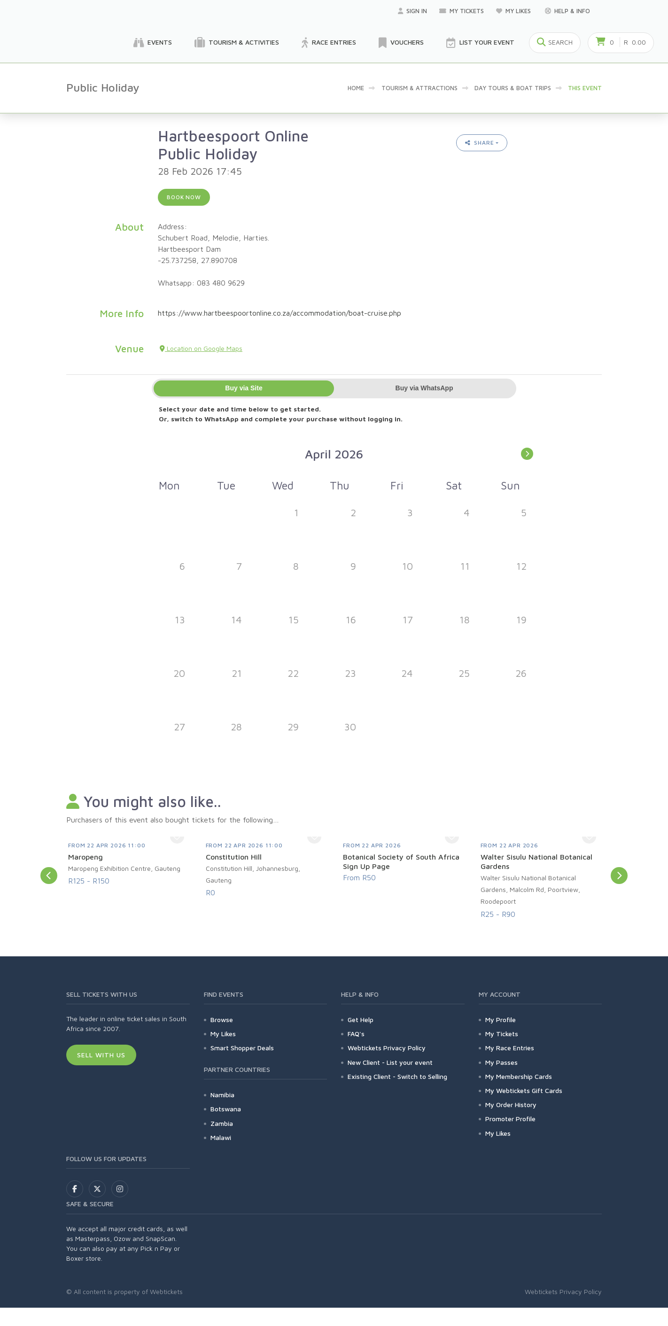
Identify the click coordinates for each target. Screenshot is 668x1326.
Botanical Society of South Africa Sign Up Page (401, 861)
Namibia (222, 1095)
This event (585, 88)
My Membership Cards (518, 1076)
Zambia (221, 1123)
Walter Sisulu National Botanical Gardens (536, 861)
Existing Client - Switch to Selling (397, 1076)
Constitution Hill (234, 857)
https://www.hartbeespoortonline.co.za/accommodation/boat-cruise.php (279, 313)
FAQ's (356, 1034)
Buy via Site (243, 388)
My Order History (510, 1105)
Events (152, 43)
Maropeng (85, 857)
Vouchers (401, 43)
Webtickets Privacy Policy (387, 1048)
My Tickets (461, 11)
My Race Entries (509, 1048)
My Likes (514, 11)
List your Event (480, 43)
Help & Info (567, 11)
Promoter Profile (510, 1119)
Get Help (360, 1020)
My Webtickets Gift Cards (523, 1090)
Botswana (225, 1109)
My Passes (501, 1062)
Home (356, 88)
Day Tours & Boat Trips (512, 88)
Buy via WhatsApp (424, 388)
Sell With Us (101, 1055)
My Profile (500, 1020)
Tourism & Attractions (419, 88)
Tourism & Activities (236, 43)
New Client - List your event (390, 1062)
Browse (221, 1020)
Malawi (220, 1137)
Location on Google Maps (201, 348)
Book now (184, 197)
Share (479, 142)
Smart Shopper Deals (242, 1048)
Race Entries (329, 43)
